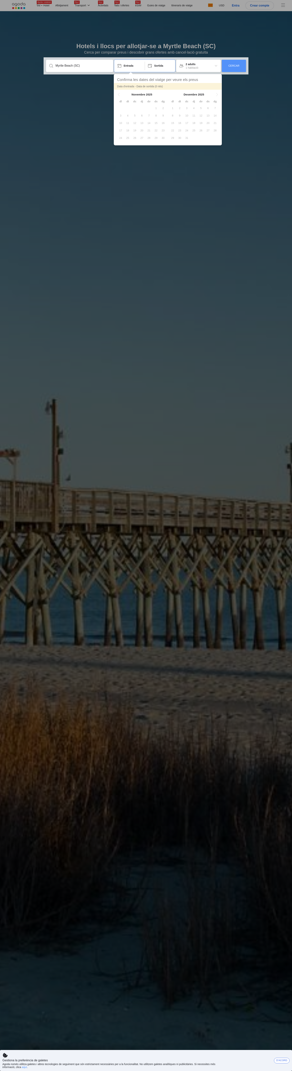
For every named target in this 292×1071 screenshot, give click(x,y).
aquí (24, 1067)
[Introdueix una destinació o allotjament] (82, 66)
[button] (119, 94)
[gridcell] (156, 108)
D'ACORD (281, 1060)
